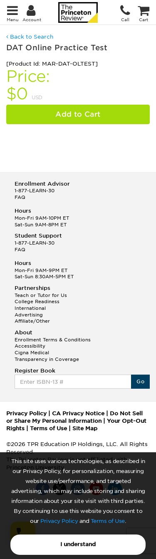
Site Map (84, 428)
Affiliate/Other (32, 321)
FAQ (20, 197)
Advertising (29, 315)
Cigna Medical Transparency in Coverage (47, 356)
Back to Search (29, 37)
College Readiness (37, 301)
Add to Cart (77, 114)
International (30, 308)
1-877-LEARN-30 (34, 191)
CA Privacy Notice (78, 413)
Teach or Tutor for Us (41, 295)
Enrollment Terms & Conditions (53, 340)
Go (140, 381)
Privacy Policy (59, 521)
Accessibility (30, 346)
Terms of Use (108, 521)
